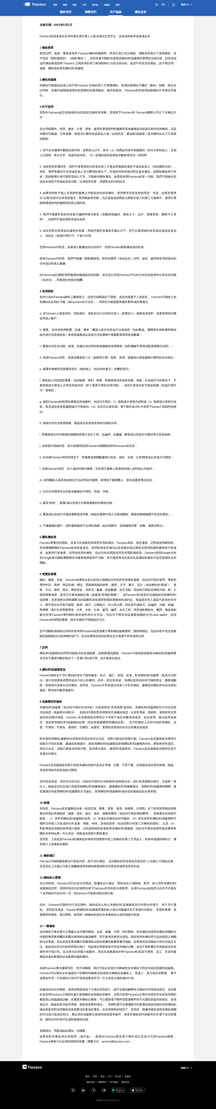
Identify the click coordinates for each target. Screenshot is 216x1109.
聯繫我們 (90, 12)
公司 (84, 5)
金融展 (107, 5)
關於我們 (65, 12)
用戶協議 (115, 12)
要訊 (55, 5)
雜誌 (75, 5)
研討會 (95, 5)
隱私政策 (140, 12)
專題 (65, 5)
